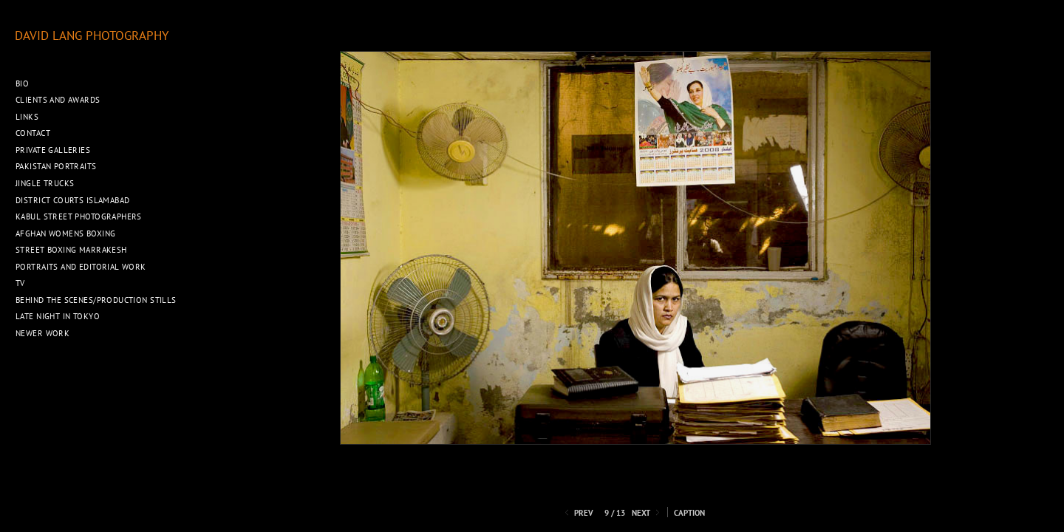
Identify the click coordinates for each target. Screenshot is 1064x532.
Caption (689, 513)
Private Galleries (53, 150)
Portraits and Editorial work (81, 267)
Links (27, 117)
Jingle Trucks (45, 183)
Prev (577, 513)
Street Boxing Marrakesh (71, 250)
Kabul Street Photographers (79, 216)
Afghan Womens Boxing (65, 233)
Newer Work (42, 333)
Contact (33, 133)
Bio (22, 83)
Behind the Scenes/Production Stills (96, 300)
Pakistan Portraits (56, 166)
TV (20, 283)
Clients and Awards (58, 100)
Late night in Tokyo (58, 316)
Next (647, 513)
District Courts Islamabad (73, 200)
